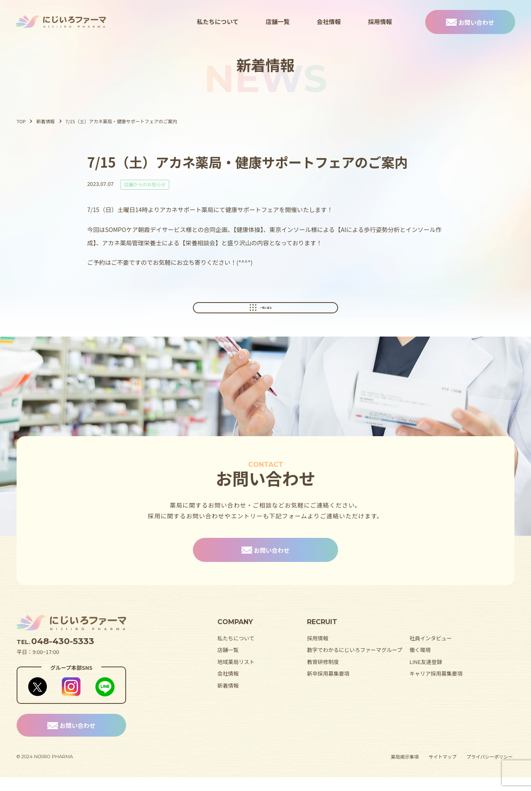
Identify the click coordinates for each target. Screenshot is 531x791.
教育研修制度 (323, 675)
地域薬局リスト (236, 675)
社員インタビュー (430, 651)
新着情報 (45, 121)
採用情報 (380, 21)
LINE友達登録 (425, 675)
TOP (21, 121)
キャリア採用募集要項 (436, 687)
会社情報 (329, 21)
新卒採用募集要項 (328, 687)
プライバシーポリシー (489, 770)
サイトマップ (442, 770)
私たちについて (217, 21)
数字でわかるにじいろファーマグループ (354, 663)
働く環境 (420, 663)
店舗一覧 (278, 21)
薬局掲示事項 (405, 770)
